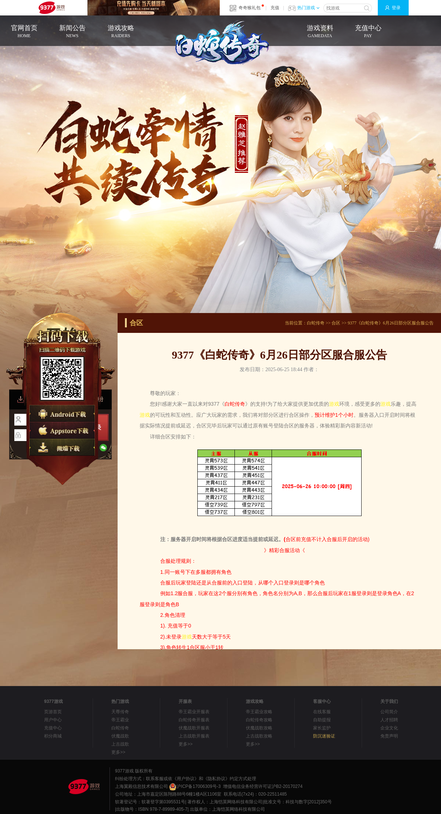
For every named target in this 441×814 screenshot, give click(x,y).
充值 (274, 7)
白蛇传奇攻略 (259, 719)
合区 (335, 323)
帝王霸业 (120, 719)
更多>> (118, 752)
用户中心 (53, 719)
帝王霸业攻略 (259, 711)
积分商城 (53, 736)
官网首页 (24, 31)
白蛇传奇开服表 (194, 719)
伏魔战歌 (120, 736)
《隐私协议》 (216, 778)
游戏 (334, 404)
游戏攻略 (120, 31)
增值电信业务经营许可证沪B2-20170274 (262, 786)
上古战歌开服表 (194, 736)
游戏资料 (320, 31)
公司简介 (389, 711)
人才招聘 (389, 719)
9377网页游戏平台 (51, 7)
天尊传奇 (120, 711)
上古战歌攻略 (259, 736)
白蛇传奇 (316, 323)
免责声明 (389, 736)
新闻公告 (72, 31)
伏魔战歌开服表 (194, 728)
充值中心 (368, 31)
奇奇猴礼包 (250, 7)
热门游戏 (308, 7)
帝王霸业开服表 (194, 711)
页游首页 (53, 711)
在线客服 (322, 711)
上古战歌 (120, 744)
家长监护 (322, 728)
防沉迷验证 (324, 736)
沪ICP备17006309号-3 (194, 786)
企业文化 (389, 728)
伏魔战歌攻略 (259, 728)
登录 (396, 7)
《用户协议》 (185, 778)
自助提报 (322, 719)
